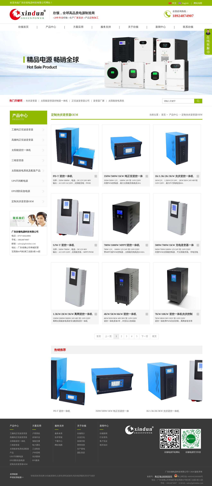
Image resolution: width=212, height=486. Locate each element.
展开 (208, 42)
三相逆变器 (14, 445)
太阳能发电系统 (116, 101)
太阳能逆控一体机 (17, 441)
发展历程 (81, 441)
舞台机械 (46, 476)
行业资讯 (103, 437)
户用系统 (36, 433)
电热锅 (76, 476)
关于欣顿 (81, 426)
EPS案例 (35, 460)
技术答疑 (58, 437)
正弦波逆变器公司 (81, 101)
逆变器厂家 (98, 101)
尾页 (154, 336)
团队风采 (81, 453)
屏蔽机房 (83, 476)
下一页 (144, 336)
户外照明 (36, 453)
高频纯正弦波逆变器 (18, 437)
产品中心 (173, 115)
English (185, 3)
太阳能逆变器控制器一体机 (54, 101)
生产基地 (81, 449)
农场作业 (36, 437)
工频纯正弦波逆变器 (18, 433)
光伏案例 (36, 456)
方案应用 (36, 426)
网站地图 (198, 3)
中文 (174, 3)
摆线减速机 (68, 476)
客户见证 (103, 441)
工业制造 (36, 449)
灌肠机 (53, 476)
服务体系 (58, 433)
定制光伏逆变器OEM (192, 115)
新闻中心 (104, 426)
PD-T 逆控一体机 (62, 411)
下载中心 (58, 441)
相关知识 (103, 445)
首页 (163, 115)
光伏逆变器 (32, 101)
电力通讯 (36, 445)
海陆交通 (36, 441)
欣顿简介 (81, 433)
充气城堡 (91, 476)
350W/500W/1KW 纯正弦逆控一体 (113, 411)
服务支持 (59, 426)
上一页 (108, 336)
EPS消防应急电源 (17, 460)
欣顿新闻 (103, 433)
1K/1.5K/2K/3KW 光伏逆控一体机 (163, 411)
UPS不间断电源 (16, 456)
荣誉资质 (81, 445)
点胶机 (60, 476)
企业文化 (81, 437)
